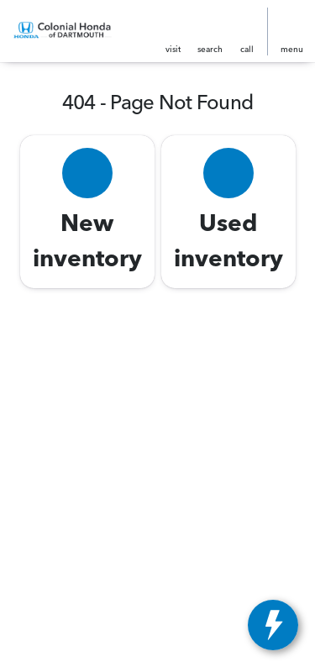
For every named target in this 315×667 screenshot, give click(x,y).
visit (173, 49)
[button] (173, 31)
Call (247, 49)
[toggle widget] (273, 625)
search (210, 49)
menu (292, 49)
